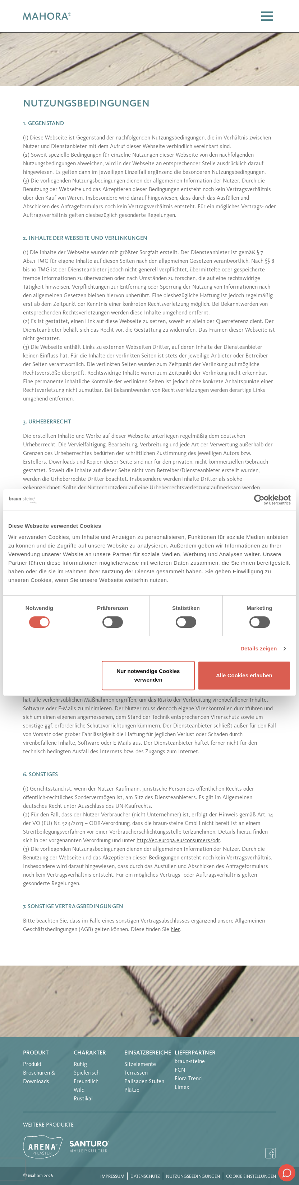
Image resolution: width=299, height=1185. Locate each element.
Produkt (36, 1053)
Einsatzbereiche (147, 1053)
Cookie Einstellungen (251, 1176)
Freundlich (86, 1082)
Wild (79, 1090)
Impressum (112, 1176)
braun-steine (190, 1062)
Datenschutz (145, 1176)
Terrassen (136, 1073)
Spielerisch (87, 1073)
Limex (182, 1087)
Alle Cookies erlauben (244, 675)
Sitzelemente (140, 1064)
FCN (180, 1070)
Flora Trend (188, 1079)
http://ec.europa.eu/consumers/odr (178, 841)
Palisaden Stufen (144, 1082)
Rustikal (83, 1099)
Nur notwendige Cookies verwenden (148, 675)
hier (175, 930)
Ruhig (80, 1064)
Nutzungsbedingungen (193, 1176)
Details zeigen (258, 648)
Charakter (90, 1053)
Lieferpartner (195, 1053)
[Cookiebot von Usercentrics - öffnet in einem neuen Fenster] (259, 499)
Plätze (131, 1090)
